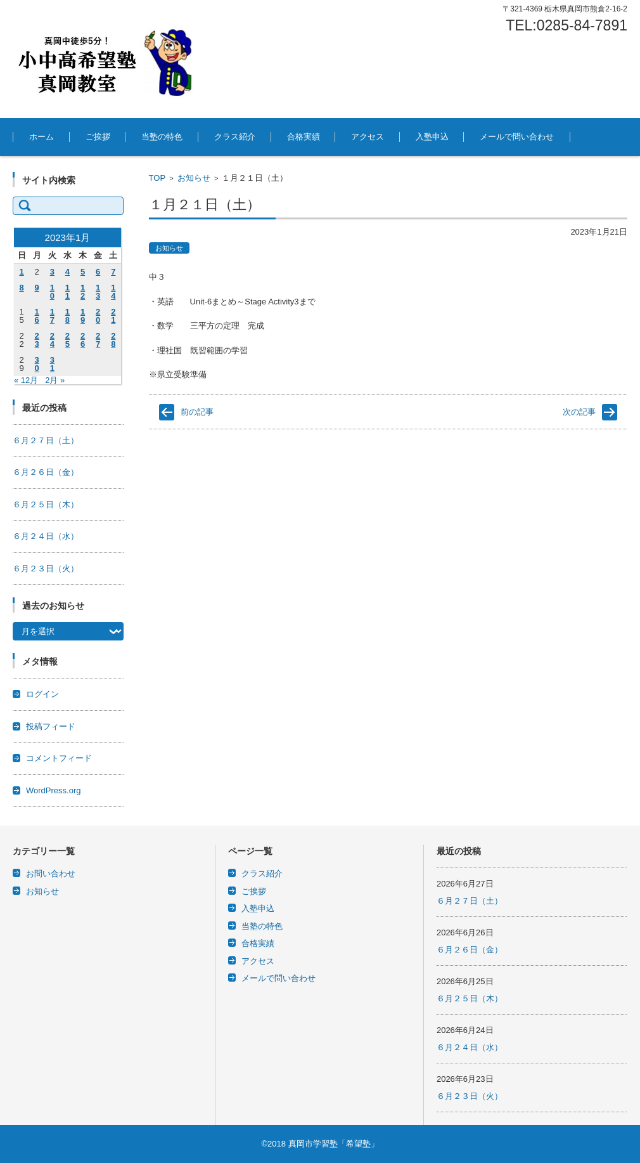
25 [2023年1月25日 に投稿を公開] (67, 340)
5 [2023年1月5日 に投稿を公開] (82, 271)
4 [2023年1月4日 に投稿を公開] (67, 271)
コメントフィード (59, 758)
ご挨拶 (98, 136)
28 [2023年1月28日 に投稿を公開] (113, 340)
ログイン (42, 694)
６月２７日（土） (46, 440)
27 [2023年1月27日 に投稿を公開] (98, 340)
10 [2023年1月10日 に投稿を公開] (52, 292)
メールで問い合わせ (517, 136)
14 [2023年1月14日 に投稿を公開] (113, 292)
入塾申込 (432, 136)
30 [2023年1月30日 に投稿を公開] (37, 364)
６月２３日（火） (46, 568)
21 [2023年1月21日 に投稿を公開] (113, 316)
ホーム (41, 136)
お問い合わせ (50, 873)
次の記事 (579, 412)
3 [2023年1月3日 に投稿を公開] (52, 271)
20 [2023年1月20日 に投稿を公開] (98, 316)
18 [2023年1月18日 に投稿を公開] (67, 316)
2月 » (55, 380)
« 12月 (26, 380)
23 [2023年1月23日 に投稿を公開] (37, 340)
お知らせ (193, 178)
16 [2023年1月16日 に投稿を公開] (37, 316)
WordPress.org (53, 790)
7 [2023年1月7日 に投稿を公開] (113, 271)
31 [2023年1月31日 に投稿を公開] (52, 364)
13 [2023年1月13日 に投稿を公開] (98, 292)
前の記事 (197, 412)
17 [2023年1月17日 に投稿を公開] (52, 316)
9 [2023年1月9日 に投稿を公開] (37, 287)
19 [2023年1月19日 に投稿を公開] (82, 316)
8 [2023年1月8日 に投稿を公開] (21, 287)
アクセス (367, 136)
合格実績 (303, 136)
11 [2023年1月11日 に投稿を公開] (67, 292)
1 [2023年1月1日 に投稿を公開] (21, 271)
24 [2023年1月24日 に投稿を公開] (52, 340)
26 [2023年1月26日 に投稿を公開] (82, 340)
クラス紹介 (234, 136)
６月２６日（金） (46, 472)
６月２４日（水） (46, 536)
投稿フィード (50, 726)
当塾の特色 (161, 136)
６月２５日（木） (46, 504)
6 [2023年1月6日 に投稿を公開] (98, 271)
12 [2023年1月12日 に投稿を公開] (82, 292)
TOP (157, 178)
